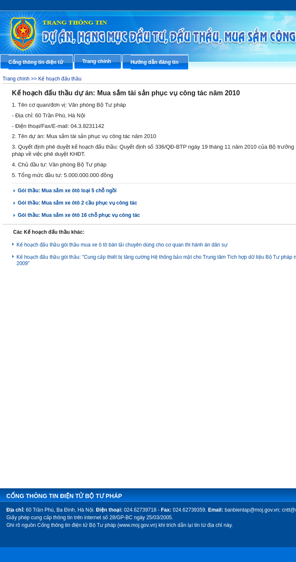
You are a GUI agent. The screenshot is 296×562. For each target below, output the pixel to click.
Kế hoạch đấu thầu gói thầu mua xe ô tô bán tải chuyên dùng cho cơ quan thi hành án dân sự (121, 245)
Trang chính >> (20, 79)
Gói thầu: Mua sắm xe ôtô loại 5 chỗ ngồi (67, 191)
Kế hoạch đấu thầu (59, 79)
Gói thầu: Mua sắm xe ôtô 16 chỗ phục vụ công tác (79, 215)
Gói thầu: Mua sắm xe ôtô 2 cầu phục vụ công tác (77, 203)
